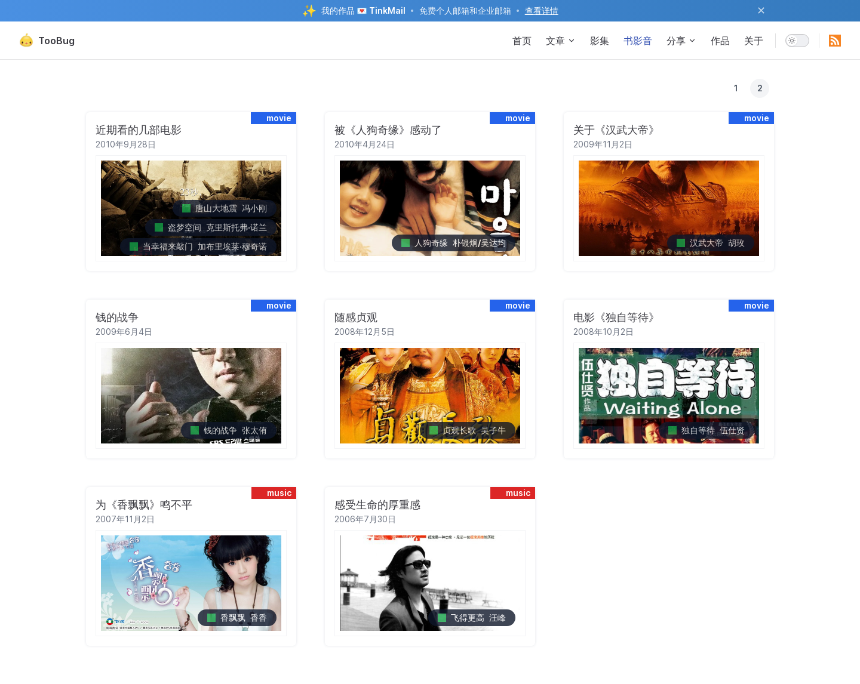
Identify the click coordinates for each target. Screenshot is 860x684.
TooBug (47, 40)
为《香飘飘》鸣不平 (144, 504)
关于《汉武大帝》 (616, 130)
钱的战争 (117, 317)
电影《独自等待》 (616, 317)
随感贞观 (355, 317)
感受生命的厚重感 (377, 504)
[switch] (797, 40)
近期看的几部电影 (139, 130)
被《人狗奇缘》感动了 (388, 130)
